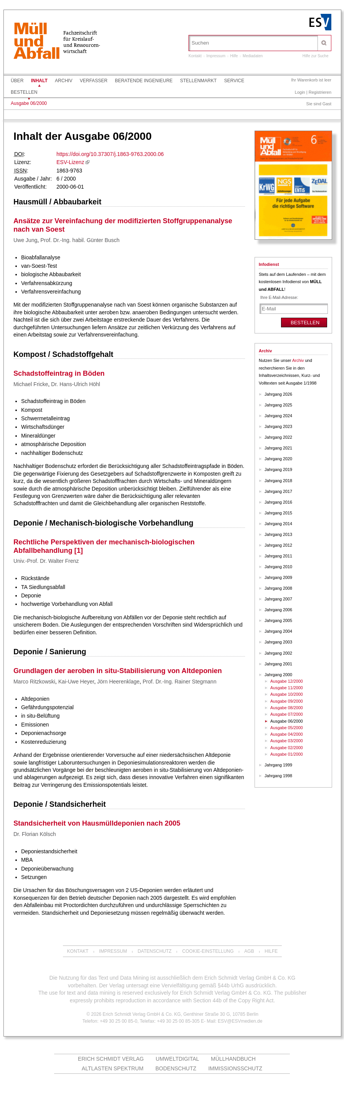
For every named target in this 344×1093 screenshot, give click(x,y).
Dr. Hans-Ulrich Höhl (75, 384)
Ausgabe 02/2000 (286, 747)
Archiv (63, 80)
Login (300, 92)
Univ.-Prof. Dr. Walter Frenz (46, 561)
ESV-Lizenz (70, 162)
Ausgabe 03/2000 (286, 740)
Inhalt (39, 80)
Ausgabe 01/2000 (286, 754)
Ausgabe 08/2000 (286, 707)
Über (17, 80)
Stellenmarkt (198, 80)
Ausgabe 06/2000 (29, 103)
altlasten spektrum (113, 1068)
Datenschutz (154, 951)
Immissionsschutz (235, 1068)
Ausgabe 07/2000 (286, 714)
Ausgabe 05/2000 (286, 727)
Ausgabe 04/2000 (286, 734)
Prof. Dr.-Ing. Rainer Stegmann (179, 681)
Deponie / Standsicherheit (59, 804)
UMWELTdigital (177, 1059)
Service (234, 80)
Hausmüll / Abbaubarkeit (57, 201)
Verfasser (94, 80)
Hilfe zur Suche (316, 56)
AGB (249, 951)
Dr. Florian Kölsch (34, 834)
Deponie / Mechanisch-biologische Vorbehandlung (103, 523)
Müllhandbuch (233, 1059)
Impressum (216, 56)
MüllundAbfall (36, 42)
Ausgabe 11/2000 (286, 687)
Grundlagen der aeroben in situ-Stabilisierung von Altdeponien (117, 671)
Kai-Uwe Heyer (76, 681)
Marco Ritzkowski (34, 681)
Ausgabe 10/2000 (286, 694)
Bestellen (24, 92)
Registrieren (320, 92)
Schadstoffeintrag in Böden (58, 373)
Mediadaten (253, 56)
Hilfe (234, 56)
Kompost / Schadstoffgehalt (63, 354)
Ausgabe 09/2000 (286, 701)
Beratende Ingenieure (143, 80)
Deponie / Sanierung (49, 651)
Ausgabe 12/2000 (286, 681)
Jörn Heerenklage (118, 681)
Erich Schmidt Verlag (111, 1059)
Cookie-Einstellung (208, 951)
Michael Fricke (30, 384)
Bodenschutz (176, 1068)
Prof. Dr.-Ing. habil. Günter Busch (79, 240)
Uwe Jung (25, 240)
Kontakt (195, 56)
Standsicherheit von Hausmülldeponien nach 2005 (96, 823)
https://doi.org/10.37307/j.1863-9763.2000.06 (110, 154)
